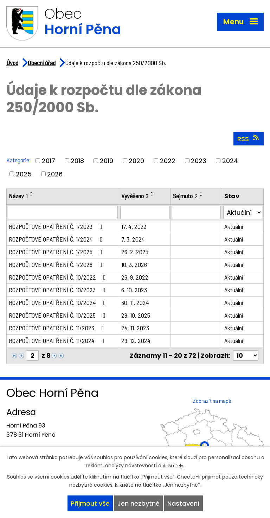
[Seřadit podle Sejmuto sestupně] (201, 195)
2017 (48, 160)
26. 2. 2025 (134, 252)
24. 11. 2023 (135, 328)
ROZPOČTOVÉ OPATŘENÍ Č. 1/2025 (57, 252)
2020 (136, 160)
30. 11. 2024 (135, 302)
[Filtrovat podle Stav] (242, 212)
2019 (106, 160)
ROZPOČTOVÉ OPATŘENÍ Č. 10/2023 (58, 290)
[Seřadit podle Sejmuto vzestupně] (201, 192)
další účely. (173, 465)
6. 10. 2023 (134, 290)
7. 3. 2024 (133, 239)
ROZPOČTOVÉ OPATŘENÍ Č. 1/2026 (57, 264)
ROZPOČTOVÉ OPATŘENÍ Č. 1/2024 (57, 239)
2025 (24, 173)
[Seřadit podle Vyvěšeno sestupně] (152, 195)
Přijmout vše (90, 503)
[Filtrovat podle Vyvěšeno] (144, 212)
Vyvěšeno (134, 196)
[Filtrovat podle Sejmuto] (196, 212)
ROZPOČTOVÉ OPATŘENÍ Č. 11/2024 (58, 340)
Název (18, 196)
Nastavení (183, 503)
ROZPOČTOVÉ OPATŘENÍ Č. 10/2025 (58, 315)
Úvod (12, 63)
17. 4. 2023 (134, 226)
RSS (248, 138)
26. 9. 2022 (134, 277)
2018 (77, 160)
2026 (55, 173)
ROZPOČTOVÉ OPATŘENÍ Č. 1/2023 (57, 226)
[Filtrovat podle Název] (63, 212)
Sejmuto (185, 196)
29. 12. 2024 (135, 340)
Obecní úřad (42, 63)
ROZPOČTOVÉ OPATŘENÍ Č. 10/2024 (59, 302)
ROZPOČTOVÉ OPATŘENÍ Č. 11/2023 (58, 328)
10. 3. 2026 (134, 264)
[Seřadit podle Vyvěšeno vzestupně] (152, 192)
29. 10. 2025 (135, 315)
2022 (167, 160)
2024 (230, 160)
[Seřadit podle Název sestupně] (32, 195)
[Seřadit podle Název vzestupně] (32, 192)
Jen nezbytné (138, 503)
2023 (198, 160)
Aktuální (233, 226)
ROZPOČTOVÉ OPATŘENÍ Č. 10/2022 (59, 277)
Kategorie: (18, 160)
